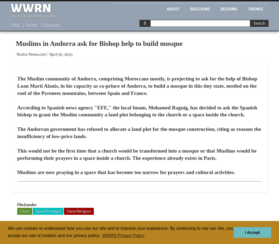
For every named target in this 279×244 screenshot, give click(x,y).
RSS (15, 25)
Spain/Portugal (48, 211)
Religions (200, 9)
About (173, 9)
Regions (229, 9)
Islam (25, 211)
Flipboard (50, 25)
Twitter (30, 25)
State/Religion (79, 211)
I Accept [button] (252, 232)
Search (259, 23)
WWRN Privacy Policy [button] (123, 235)
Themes (255, 9)
